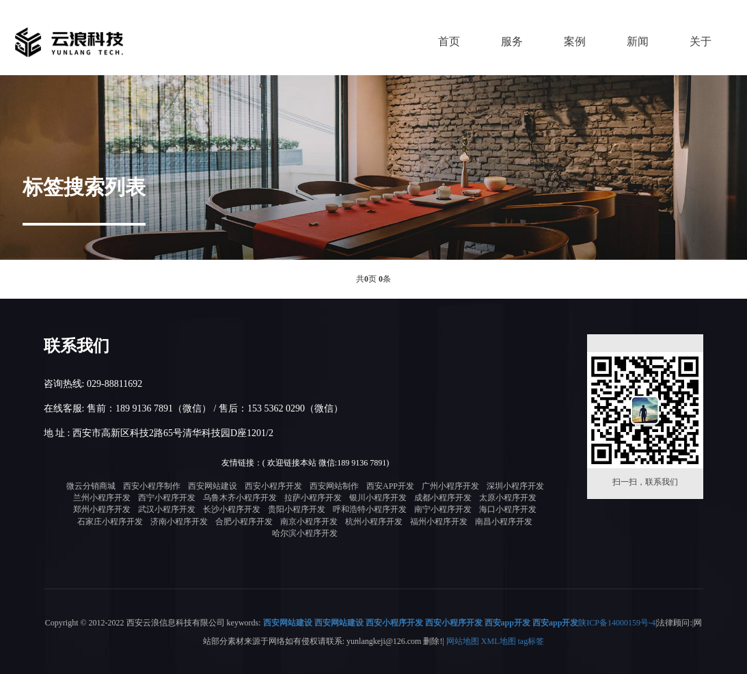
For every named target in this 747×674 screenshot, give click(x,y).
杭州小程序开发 (374, 521)
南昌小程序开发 (503, 521)
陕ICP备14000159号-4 (616, 623)
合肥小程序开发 (244, 521)
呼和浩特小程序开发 (370, 509)
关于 (700, 41)
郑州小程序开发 (102, 509)
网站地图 (462, 640)
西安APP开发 (390, 486)
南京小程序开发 (309, 521)
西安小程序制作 (151, 486)
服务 (512, 41)
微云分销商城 (91, 486)
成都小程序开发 (443, 497)
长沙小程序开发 (231, 509)
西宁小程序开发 (166, 497)
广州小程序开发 (450, 486)
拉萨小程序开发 (313, 497)
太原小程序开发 (508, 497)
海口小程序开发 (508, 509)
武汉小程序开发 (166, 509)
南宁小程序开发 (443, 509)
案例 (575, 41)
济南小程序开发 (179, 521)
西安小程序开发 (273, 486)
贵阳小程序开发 (296, 509)
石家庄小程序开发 (110, 521)
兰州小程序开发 (102, 497)
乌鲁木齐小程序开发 (240, 497)
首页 (449, 41)
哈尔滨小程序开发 (305, 533)
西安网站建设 (212, 486)
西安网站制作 (334, 486)
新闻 (638, 41)
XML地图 (498, 640)
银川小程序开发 (378, 497)
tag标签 (531, 640)
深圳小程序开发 (515, 486)
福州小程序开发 (438, 521)
